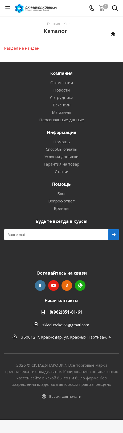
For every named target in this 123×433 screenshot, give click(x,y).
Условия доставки (61, 156)
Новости (61, 90)
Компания (61, 73)
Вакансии (62, 104)
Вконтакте (40, 285)
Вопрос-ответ (61, 200)
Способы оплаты (61, 149)
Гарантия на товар (61, 164)
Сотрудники (61, 97)
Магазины (61, 112)
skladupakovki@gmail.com (65, 324)
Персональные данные (61, 119)
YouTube (53, 285)
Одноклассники (66, 285)
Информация (61, 132)
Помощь (61, 141)
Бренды (61, 208)
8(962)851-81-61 (66, 312)
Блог (61, 193)
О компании (61, 82)
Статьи (61, 171)
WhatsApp (80, 285)
